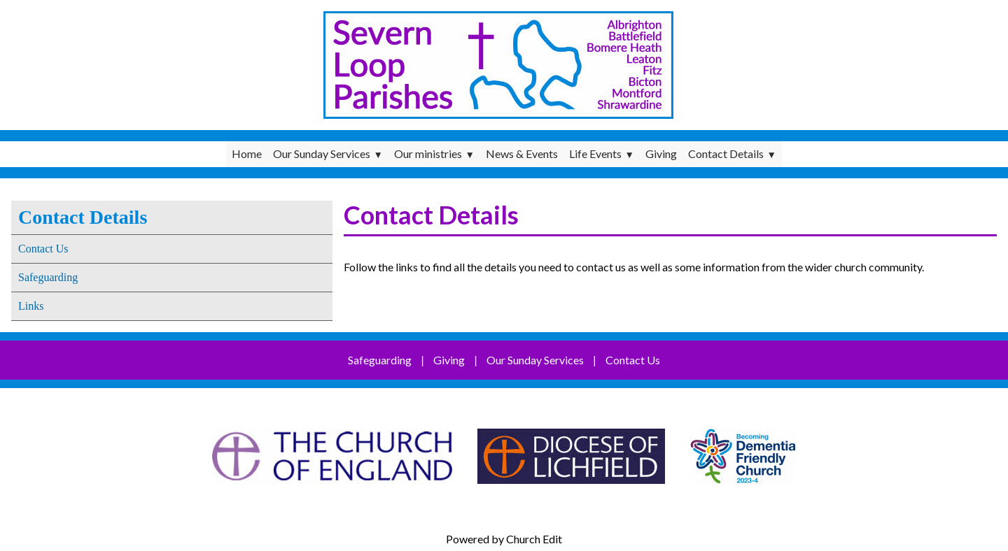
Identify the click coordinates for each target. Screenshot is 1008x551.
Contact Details (726, 153)
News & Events (522, 153)
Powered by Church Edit (504, 538)
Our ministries (428, 153)
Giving (661, 153)
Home (247, 153)
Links (30, 306)
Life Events (595, 153)
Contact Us (43, 249)
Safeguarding (48, 277)
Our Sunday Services (321, 153)
